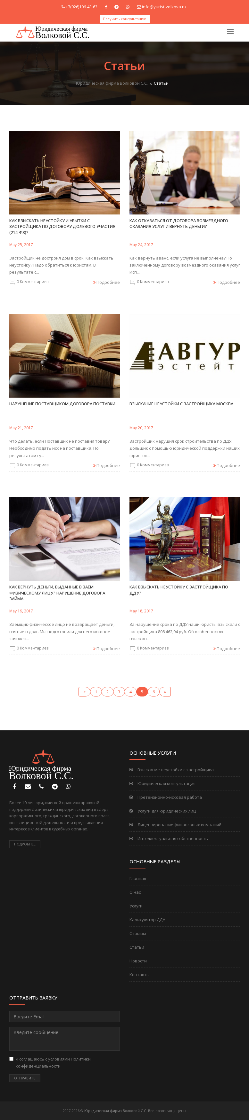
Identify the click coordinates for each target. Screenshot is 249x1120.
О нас (135, 892)
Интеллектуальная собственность (168, 838)
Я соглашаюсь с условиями (50, 1062)
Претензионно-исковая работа (165, 797)
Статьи (136, 947)
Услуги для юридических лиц (162, 811)
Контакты (139, 974)
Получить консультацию (124, 18)
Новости (138, 961)
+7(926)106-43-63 (81, 7)
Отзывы (137, 933)
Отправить (25, 1078)
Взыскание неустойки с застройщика (171, 770)
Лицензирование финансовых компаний (175, 825)
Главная (137, 878)
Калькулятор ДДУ (147, 919)
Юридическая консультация (162, 783)
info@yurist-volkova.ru (164, 7)
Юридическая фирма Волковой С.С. (112, 83)
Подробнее (25, 844)
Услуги (136, 906)
